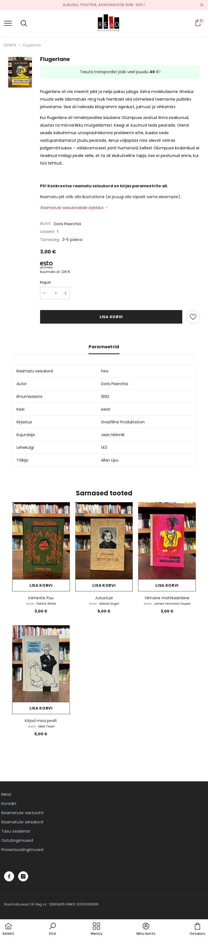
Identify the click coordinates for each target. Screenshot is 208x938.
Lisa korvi (111, 317)
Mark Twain (46, 726)
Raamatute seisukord (22, 822)
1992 (105, 396)
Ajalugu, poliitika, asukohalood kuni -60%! (104, 4)
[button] (52, 929)
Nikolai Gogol (109, 603)
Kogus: (45, 282)
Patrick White (46, 603)
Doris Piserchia (67, 224)
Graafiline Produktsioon (123, 422)
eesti (105, 409)
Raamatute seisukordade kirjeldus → (74, 207)
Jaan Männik (113, 434)
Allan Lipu (109, 460)
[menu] (8, 23)
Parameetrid (104, 347)
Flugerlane (32, 45)
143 (104, 447)
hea (104, 371)
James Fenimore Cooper (172, 603)
